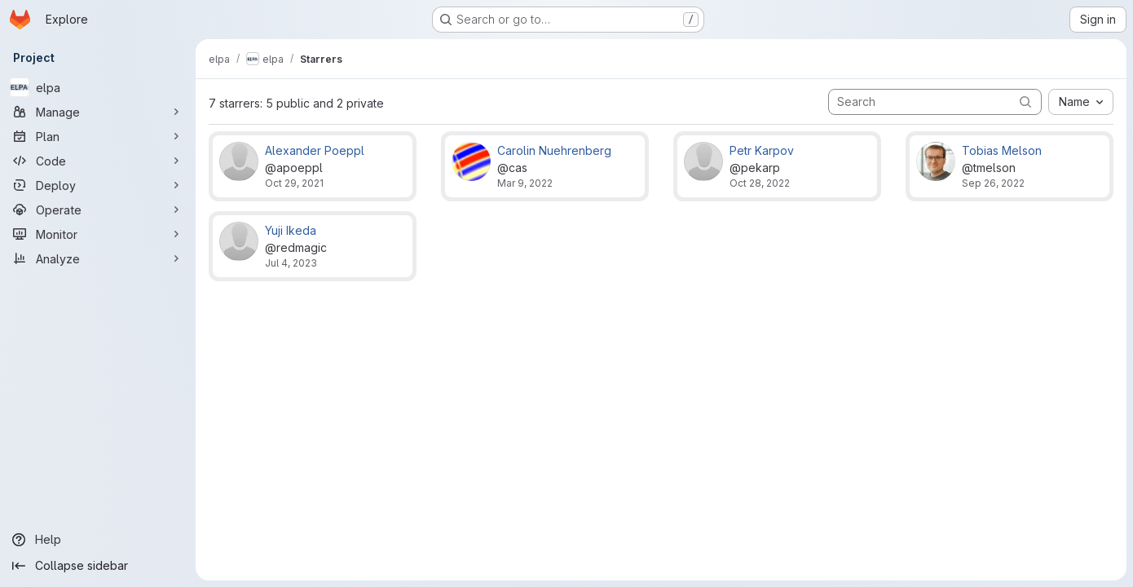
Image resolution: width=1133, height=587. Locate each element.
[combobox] (1080, 102)
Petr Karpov (762, 150)
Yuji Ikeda (290, 230)
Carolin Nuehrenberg (554, 150)
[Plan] (98, 136)
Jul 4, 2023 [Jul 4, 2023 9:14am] (291, 263)
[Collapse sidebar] (98, 565)
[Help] (98, 539)
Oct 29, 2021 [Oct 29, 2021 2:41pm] (294, 183)
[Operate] (98, 209)
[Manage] (98, 111)
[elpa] (98, 87)
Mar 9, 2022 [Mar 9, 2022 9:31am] (525, 183)
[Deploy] (98, 185)
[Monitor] (98, 234)
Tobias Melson (1002, 150)
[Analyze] (98, 258)
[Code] (98, 160)
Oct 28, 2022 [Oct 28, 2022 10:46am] (760, 183)
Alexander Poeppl (314, 150)
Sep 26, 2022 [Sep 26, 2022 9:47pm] (993, 183)
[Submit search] (1025, 101)
